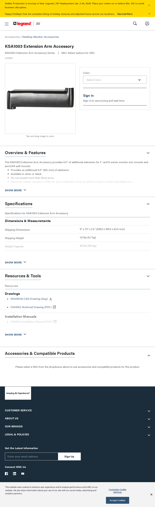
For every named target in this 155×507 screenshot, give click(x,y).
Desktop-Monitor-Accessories (40, 37)
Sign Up (69, 456)
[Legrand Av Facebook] (6, 473)
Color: (86, 73)
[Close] (151, 494)
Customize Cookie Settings (117, 491)
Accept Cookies (117, 500)
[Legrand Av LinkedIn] (14, 473)
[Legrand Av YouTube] (23, 473)
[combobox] (115, 80)
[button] (149, 5)
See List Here (124, 13)
